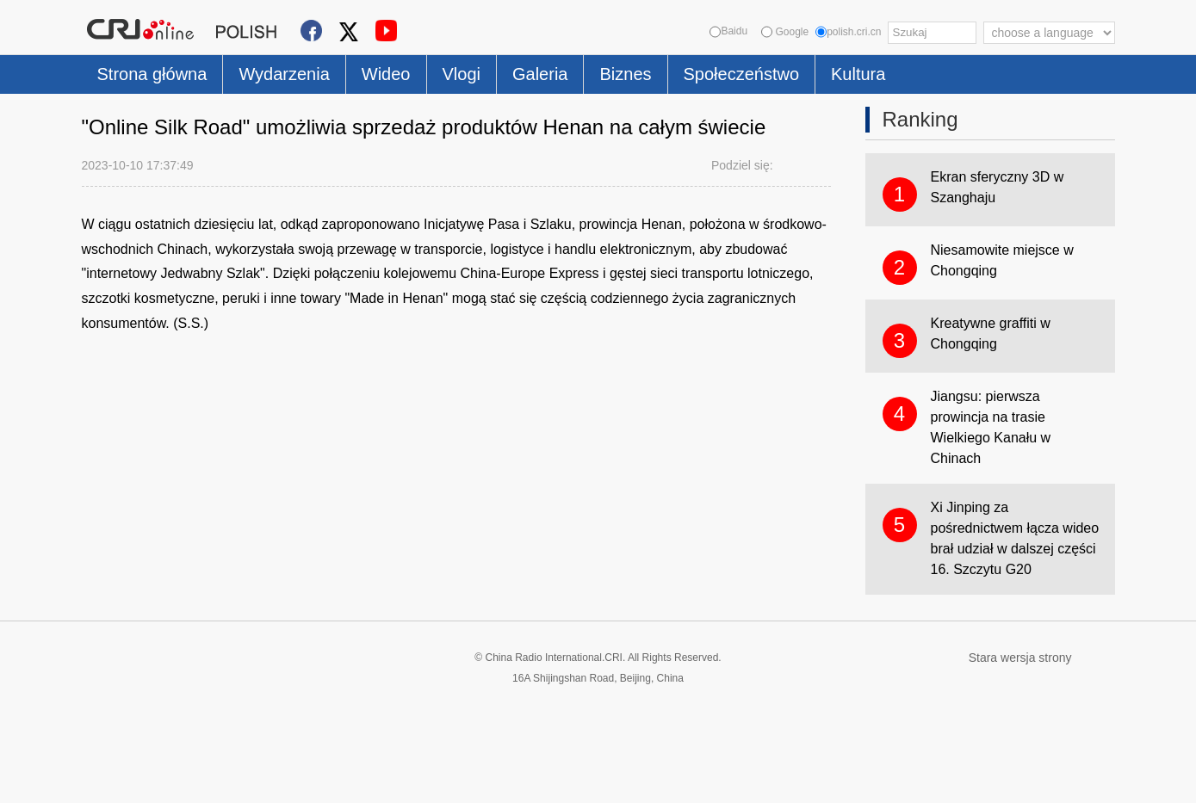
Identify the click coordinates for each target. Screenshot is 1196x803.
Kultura (858, 74)
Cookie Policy (116, 779)
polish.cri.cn (848, 32)
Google (785, 32)
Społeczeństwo (742, 74)
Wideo (386, 74)
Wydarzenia (284, 74)
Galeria (539, 74)
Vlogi (461, 74)
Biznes (625, 74)
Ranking (920, 119)
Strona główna (152, 74)
